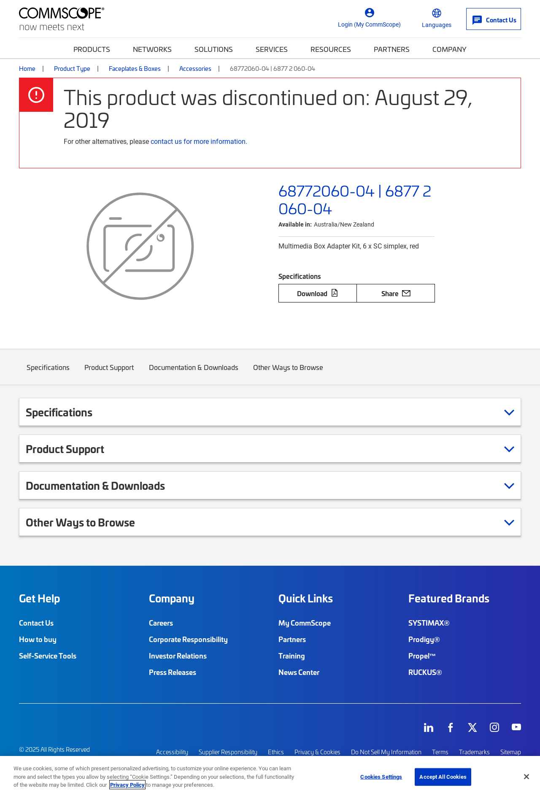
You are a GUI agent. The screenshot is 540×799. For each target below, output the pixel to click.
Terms (440, 751)
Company (449, 49)
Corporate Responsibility (188, 639)
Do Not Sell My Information (386, 751)
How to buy (38, 639)
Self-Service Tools (47, 655)
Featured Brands (448, 598)
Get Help (39, 598)
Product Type (72, 68)
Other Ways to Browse (288, 373)
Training (291, 655)
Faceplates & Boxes (135, 68)
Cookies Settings (381, 776)
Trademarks (474, 751)
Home (27, 68)
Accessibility (172, 751)
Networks (152, 49)
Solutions (213, 49)
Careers (161, 622)
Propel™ (422, 655)
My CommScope (304, 622)
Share (395, 293)
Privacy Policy (127, 784)
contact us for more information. (199, 141)
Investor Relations (178, 655)
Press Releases (172, 672)
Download (317, 293)
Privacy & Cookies (317, 751)
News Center (298, 672)
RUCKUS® (425, 672)
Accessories (195, 68)
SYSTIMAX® (429, 622)
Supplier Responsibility (228, 751)
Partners (392, 49)
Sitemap (510, 751)
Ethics (276, 751)
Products (91, 49)
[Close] (526, 776)
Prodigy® (424, 639)
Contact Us (36, 622)
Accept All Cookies (442, 776)
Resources (330, 49)
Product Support (109, 373)
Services (272, 49)
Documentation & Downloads (193, 373)
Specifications (48, 373)
